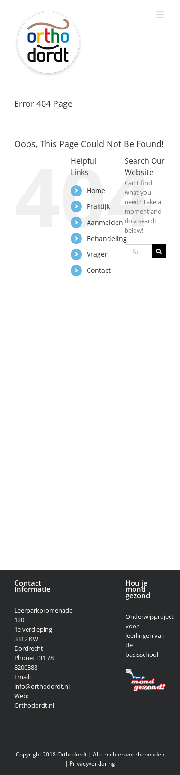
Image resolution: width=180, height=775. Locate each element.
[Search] (159, 251)
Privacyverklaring (92, 763)
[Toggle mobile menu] (161, 14)
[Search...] (138, 251)
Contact (99, 270)
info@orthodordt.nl (42, 686)
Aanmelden (105, 222)
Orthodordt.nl (34, 705)
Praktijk (98, 206)
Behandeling (107, 238)
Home (96, 190)
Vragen (98, 254)
